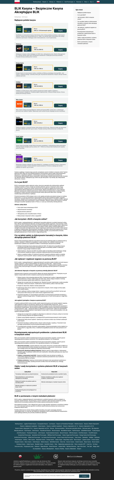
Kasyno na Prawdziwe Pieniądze (64, 423)
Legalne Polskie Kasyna (30, 423)
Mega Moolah (44, 446)
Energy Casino (50, 439)
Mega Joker (96, 446)
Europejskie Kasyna (43, 423)
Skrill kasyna (35, 430)
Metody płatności (18, 430)
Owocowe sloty (19, 446)
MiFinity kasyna (73, 433)
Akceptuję (84, 476)
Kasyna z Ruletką (59, 448)
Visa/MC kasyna (93, 433)
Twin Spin (89, 446)
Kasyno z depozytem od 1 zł (70, 426)
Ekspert (79, 448)
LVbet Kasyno (36, 442)
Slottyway (97, 437)
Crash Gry (89, 444)
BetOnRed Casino (54, 442)
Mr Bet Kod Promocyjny (20, 437)
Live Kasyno (52, 423)
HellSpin (91, 437)
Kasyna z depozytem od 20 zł (41, 428)
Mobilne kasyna (79, 423)
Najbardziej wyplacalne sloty (65, 444)
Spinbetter (85, 437)
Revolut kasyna (56, 430)
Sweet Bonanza (53, 446)
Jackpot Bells (61, 446)
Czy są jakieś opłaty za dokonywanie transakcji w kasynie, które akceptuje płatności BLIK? (87, 23)
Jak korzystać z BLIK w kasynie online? (85, 18)
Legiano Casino (86, 439)
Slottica (25, 439)
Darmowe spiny (86, 428)
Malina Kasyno (45, 442)
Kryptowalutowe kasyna (52, 433)
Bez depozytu (95, 428)
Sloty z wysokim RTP (79, 444)
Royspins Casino (19, 442)
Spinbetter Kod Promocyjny (39, 435)
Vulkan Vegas (58, 439)
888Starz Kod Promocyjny (54, 435)
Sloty (85, 2)
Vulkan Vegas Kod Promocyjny (70, 435)
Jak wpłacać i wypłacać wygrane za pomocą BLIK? (86, 28)
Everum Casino (70, 442)
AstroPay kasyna (21, 433)
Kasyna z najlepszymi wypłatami (28, 426)
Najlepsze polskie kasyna (84, 12)
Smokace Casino (21, 444)
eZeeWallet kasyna (86, 430)
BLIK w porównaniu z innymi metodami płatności (84, 42)
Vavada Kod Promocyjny (24, 435)
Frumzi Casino (95, 439)
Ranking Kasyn (37, 2)
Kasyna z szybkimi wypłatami (54, 426)
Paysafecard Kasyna (45, 430)
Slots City (62, 442)
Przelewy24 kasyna (32, 433)
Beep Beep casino (68, 439)
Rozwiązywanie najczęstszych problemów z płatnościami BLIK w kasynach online (86, 33)
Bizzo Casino (28, 442)
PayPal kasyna (76, 430)
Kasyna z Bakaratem (70, 448)
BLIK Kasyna (28, 430)
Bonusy (51, 2)
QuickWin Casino (48, 444)
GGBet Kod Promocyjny (34, 437)
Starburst (37, 446)
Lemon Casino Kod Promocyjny (65, 437)
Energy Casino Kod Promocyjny (88, 435)
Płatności (59, 2)
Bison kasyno (77, 439)
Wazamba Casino (40, 439)
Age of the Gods (81, 446)
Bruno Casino (95, 442)
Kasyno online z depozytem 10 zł (23, 428)
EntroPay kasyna (83, 433)
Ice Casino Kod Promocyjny (48, 437)
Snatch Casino (79, 442)
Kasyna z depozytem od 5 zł (86, 426)
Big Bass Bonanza (71, 446)
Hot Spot (95, 444)
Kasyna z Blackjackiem (48, 448)
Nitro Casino (31, 439)
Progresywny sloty (29, 446)
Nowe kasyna (41, 426)
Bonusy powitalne (60, 428)
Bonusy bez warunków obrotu (73, 428)
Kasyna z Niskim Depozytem (91, 423)
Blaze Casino (87, 442)
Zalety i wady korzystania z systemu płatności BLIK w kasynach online (86, 38)
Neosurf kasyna (64, 433)
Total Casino (78, 437)
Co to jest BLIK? (81, 15)
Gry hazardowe (37, 448)
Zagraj (60, 31)
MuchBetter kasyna (66, 430)
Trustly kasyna (96, 430)
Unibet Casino (30, 444)
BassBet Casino (39, 444)
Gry (91, 2)
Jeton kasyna (41, 433)
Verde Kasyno (18, 439)
